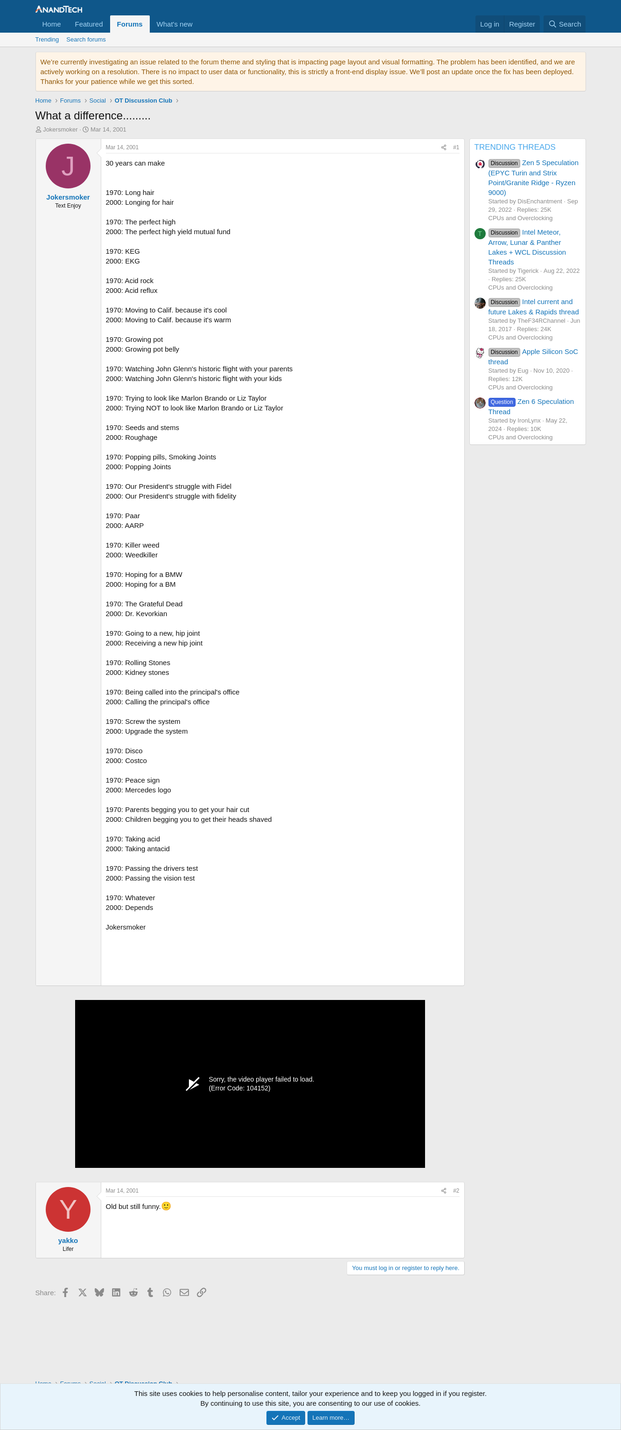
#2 (456, 1190)
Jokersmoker (60, 129)
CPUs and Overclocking (520, 218)
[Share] (444, 147)
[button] (200, 24)
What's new (175, 24)
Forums (130, 24)
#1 (456, 147)
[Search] (565, 24)
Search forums (86, 39)
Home (51, 24)
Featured (89, 24)
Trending (47, 39)
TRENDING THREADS (515, 147)
